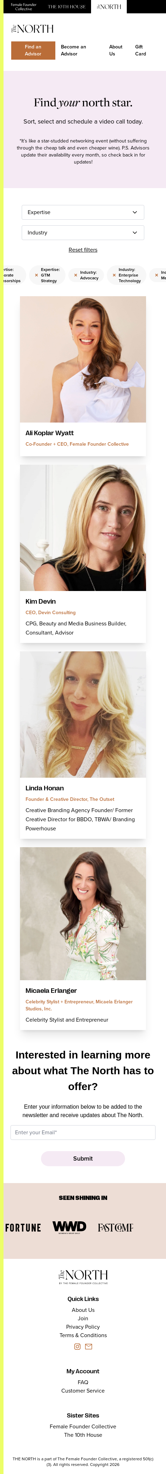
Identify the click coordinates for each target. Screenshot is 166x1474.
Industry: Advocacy (86, 275)
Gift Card (140, 51)
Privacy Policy (83, 1327)
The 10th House (83, 1435)
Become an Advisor (73, 51)
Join (83, 1318)
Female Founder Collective (83, 1426)
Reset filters (83, 250)
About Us (115, 51)
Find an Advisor (33, 50)
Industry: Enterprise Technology (126, 275)
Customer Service (83, 1391)
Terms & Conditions (83, 1335)
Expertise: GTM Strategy (47, 275)
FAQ (83, 1382)
